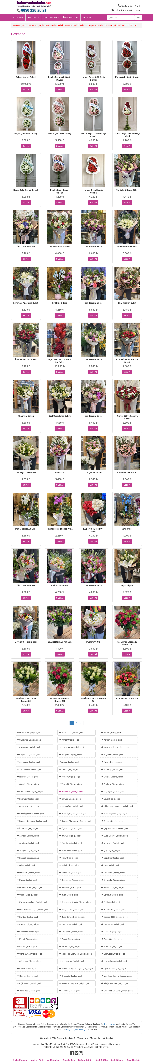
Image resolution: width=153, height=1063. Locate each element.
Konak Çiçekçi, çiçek (27, 880)
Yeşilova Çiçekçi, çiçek (70, 777)
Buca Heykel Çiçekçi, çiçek (114, 814)
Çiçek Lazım (109, 1024)
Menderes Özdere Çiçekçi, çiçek (116, 976)
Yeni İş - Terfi (37, 1060)
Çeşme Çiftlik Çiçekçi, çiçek (114, 917)
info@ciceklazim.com (127, 10)
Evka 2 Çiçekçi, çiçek (27, 939)
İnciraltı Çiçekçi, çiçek (27, 828)
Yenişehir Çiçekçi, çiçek (70, 784)
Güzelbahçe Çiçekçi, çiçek (29, 887)
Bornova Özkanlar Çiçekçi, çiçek (32, 821)
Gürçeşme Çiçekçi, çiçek (29, 961)
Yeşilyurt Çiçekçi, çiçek (28, 850)
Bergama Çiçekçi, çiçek (70, 755)
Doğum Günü (84, 1060)
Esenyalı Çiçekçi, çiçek (28, 932)
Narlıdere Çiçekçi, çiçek (28, 873)
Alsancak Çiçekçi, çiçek (112, 887)
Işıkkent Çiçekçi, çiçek (27, 777)
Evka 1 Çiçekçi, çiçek (111, 932)
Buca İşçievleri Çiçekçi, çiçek (30, 814)
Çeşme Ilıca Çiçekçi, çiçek (71, 747)
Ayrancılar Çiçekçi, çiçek (28, 762)
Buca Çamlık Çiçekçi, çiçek (72, 917)
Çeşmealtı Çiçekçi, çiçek (28, 755)
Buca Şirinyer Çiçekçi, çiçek (114, 836)
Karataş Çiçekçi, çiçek (70, 799)
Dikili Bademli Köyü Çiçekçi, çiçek (32, 909)
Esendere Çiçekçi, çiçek (70, 924)
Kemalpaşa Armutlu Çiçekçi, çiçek (75, 902)
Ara (138, 17)
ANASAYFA (18, 17)
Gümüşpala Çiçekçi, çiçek (113, 954)
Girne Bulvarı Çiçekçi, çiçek (30, 954)
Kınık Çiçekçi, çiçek (26, 969)
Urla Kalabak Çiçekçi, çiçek (114, 961)
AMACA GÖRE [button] (51, 17)
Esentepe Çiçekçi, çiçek (112, 924)
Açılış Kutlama (20, 1060)
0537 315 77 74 (130, 5)
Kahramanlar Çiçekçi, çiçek (30, 791)
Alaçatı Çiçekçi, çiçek (111, 762)
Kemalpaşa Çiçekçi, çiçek (71, 880)
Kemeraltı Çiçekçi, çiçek (112, 843)
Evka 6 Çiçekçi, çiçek (69, 946)
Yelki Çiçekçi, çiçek (68, 769)
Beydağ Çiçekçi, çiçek (27, 917)
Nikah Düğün (101, 1060)
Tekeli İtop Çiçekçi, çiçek (28, 991)
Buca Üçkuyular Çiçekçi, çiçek (73, 814)
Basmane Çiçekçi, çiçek (71, 791)
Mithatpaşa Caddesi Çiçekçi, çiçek (117, 806)
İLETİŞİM (87, 17)
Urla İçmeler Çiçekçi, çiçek (71, 961)
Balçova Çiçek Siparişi (75, 1029)
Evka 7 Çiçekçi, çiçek (111, 946)
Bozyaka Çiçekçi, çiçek (28, 799)
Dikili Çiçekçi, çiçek (110, 902)
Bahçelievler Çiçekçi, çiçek (71, 909)
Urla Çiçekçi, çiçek (26, 865)
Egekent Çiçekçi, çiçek (28, 924)
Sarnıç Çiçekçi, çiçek (111, 732)
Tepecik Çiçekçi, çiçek (69, 991)
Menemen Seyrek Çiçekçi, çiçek (74, 983)
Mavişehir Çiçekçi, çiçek (70, 850)
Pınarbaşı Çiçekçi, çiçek (70, 843)
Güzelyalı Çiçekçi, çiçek (112, 858)
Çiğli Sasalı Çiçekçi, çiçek (29, 983)
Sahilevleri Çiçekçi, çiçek (29, 740)
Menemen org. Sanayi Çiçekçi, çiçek (76, 969)
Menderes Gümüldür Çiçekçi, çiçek (75, 954)
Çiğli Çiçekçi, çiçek (110, 850)
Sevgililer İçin (133, 1060)
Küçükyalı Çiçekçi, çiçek (112, 791)
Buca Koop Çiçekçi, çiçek (71, 732)
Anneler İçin (69, 1060)
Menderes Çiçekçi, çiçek (113, 873)
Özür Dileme (117, 1060)
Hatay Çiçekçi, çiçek (69, 858)
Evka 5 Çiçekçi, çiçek (27, 946)
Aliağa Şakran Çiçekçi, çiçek (114, 983)
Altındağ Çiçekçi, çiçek (28, 836)
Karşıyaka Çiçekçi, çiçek (113, 880)
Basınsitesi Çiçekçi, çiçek (113, 909)
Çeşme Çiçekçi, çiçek (27, 895)
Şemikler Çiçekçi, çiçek (28, 843)
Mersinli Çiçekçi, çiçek (112, 777)
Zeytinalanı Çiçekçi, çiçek (29, 769)
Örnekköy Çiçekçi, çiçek (70, 976)
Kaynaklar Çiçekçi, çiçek (28, 747)
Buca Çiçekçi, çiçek (68, 895)
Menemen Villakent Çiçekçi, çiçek (117, 991)
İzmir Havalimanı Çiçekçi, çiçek (116, 747)
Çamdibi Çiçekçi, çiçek (28, 784)
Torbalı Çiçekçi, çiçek (69, 865)
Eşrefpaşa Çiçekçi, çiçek (71, 932)
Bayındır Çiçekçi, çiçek (112, 755)
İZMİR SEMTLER (70, 17)
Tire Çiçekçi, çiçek (110, 865)
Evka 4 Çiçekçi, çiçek (111, 939)
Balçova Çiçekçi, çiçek (112, 821)
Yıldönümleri (53, 1060)
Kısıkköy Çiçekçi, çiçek (112, 769)
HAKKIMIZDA (34, 17)
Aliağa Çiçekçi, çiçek (69, 762)
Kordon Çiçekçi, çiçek (111, 740)
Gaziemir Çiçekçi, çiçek (70, 887)
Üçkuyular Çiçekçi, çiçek (70, 828)
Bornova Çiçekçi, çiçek (112, 895)
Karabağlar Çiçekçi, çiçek (71, 806)
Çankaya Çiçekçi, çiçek (112, 784)
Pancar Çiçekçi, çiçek (69, 740)
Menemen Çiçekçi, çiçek (70, 873)
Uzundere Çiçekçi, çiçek (28, 732)
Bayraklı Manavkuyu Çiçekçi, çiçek (75, 821)
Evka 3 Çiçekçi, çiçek (69, 939)
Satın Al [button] (26, 89)
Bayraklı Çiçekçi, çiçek (70, 836)
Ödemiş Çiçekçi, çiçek (27, 976)
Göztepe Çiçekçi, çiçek (28, 806)
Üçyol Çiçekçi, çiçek (111, 799)
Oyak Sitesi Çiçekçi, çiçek (113, 969)
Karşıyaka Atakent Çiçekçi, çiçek (32, 902)
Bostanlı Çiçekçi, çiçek (28, 858)
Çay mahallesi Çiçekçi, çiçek (114, 828)
